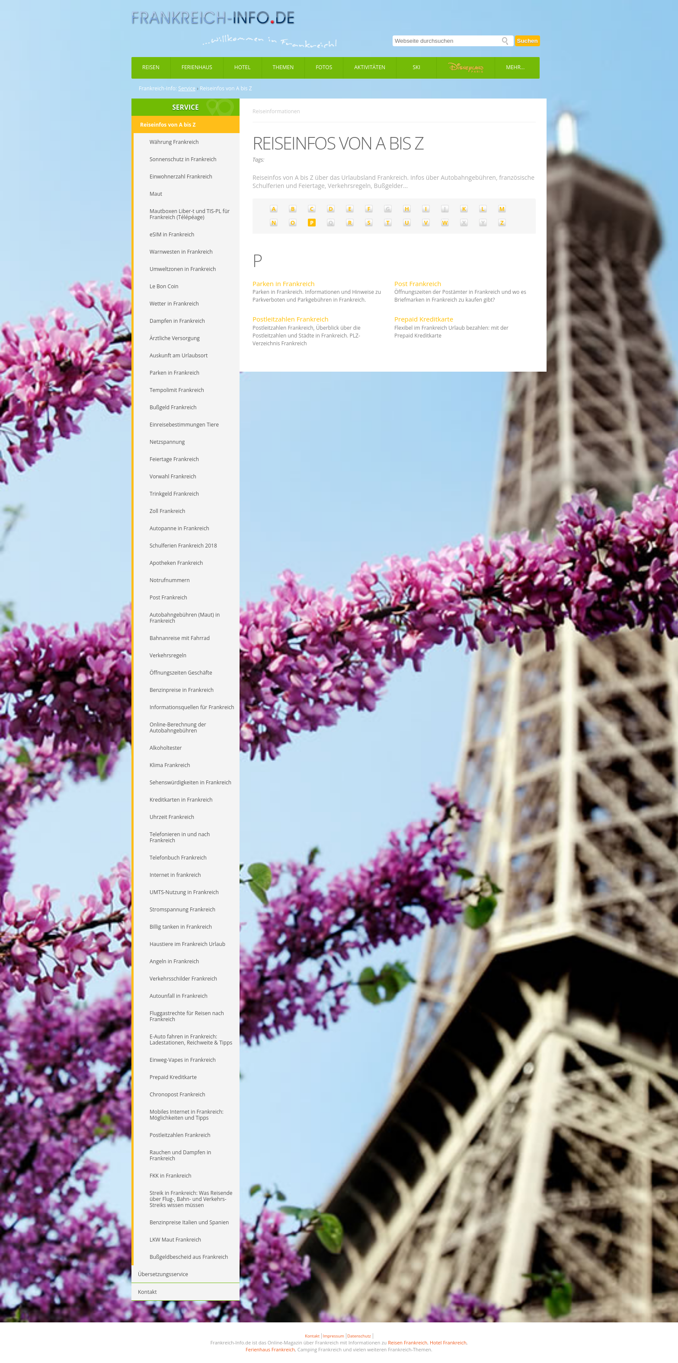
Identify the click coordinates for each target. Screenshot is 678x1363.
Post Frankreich (417, 283)
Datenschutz (359, 1336)
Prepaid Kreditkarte (423, 319)
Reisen (151, 67)
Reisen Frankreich (407, 1342)
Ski (416, 67)
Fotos (324, 67)
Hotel (242, 67)
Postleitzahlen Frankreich (291, 319)
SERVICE (185, 107)
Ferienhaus (197, 67)
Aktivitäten (369, 67)
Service (186, 88)
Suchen (527, 41)
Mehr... (515, 67)
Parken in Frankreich (284, 283)
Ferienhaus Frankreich (270, 1349)
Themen (283, 67)
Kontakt (312, 1336)
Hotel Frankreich (448, 1342)
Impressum (333, 1336)
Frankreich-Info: (158, 88)
